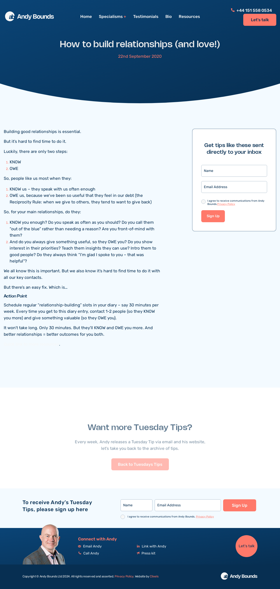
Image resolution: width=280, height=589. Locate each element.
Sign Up (213, 216)
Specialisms (111, 17)
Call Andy (88, 553)
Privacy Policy (226, 204)
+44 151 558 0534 (251, 10)
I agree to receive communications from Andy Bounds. (235, 203)
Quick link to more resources (31, 344)
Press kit (146, 553)
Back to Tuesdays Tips (140, 474)
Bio (168, 16)
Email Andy (90, 546)
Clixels (154, 576)
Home (86, 16)
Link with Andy (151, 546)
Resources (189, 16)
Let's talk (260, 20)
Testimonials (145, 16)
